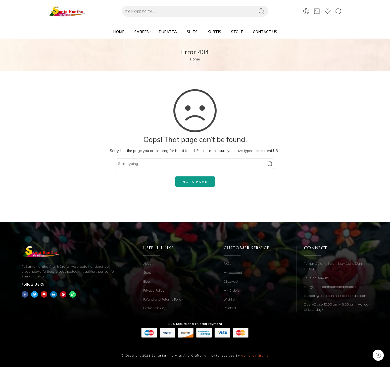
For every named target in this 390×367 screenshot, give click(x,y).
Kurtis (214, 31)
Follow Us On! (34, 284)
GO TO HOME (195, 181)
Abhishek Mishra (255, 355)
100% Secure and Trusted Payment (195, 324)
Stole (237, 31)
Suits (192, 31)
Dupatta (168, 31)
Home (118, 31)
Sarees (141, 31)
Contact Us (265, 31)
